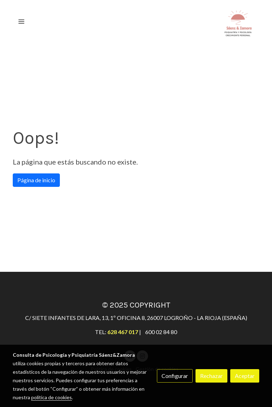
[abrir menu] (21, 21)
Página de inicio (36, 180)
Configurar (175, 375)
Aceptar (245, 375)
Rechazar (211, 375)
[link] (238, 21)
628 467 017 (122, 331)
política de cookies (51, 397)
